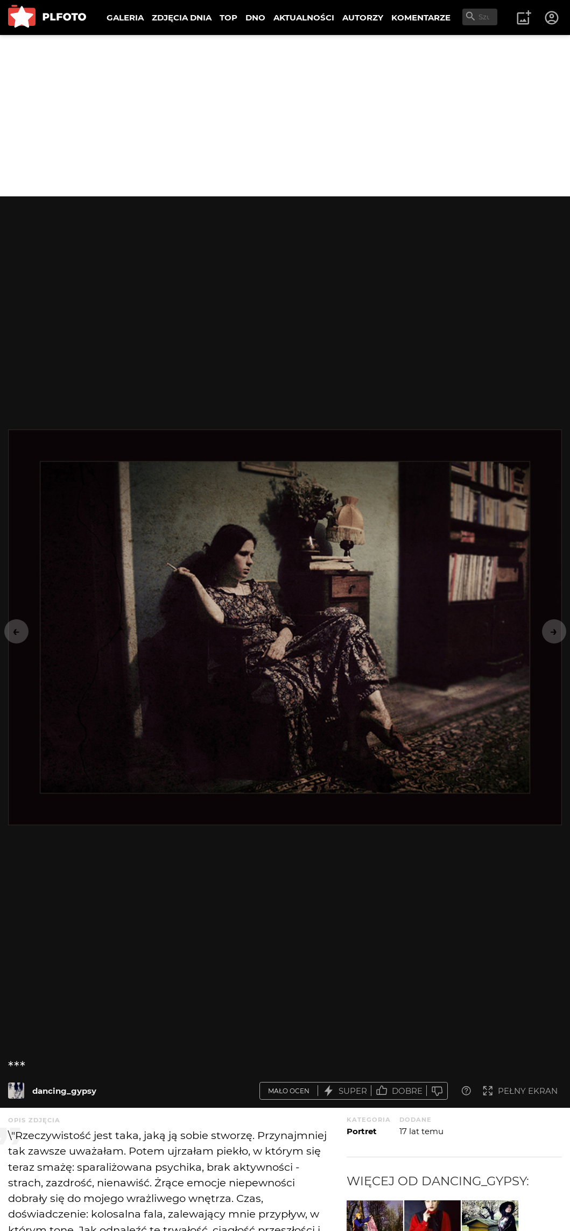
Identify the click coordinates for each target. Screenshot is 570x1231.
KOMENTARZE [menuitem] (421, 17)
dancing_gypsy (64, 1091)
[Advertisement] (285, 115)
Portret (362, 1131)
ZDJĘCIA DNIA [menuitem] (182, 17)
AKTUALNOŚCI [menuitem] (303, 17)
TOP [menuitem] (228, 17)
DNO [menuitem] (255, 17)
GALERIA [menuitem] (125, 17)
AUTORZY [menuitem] (362, 17)
